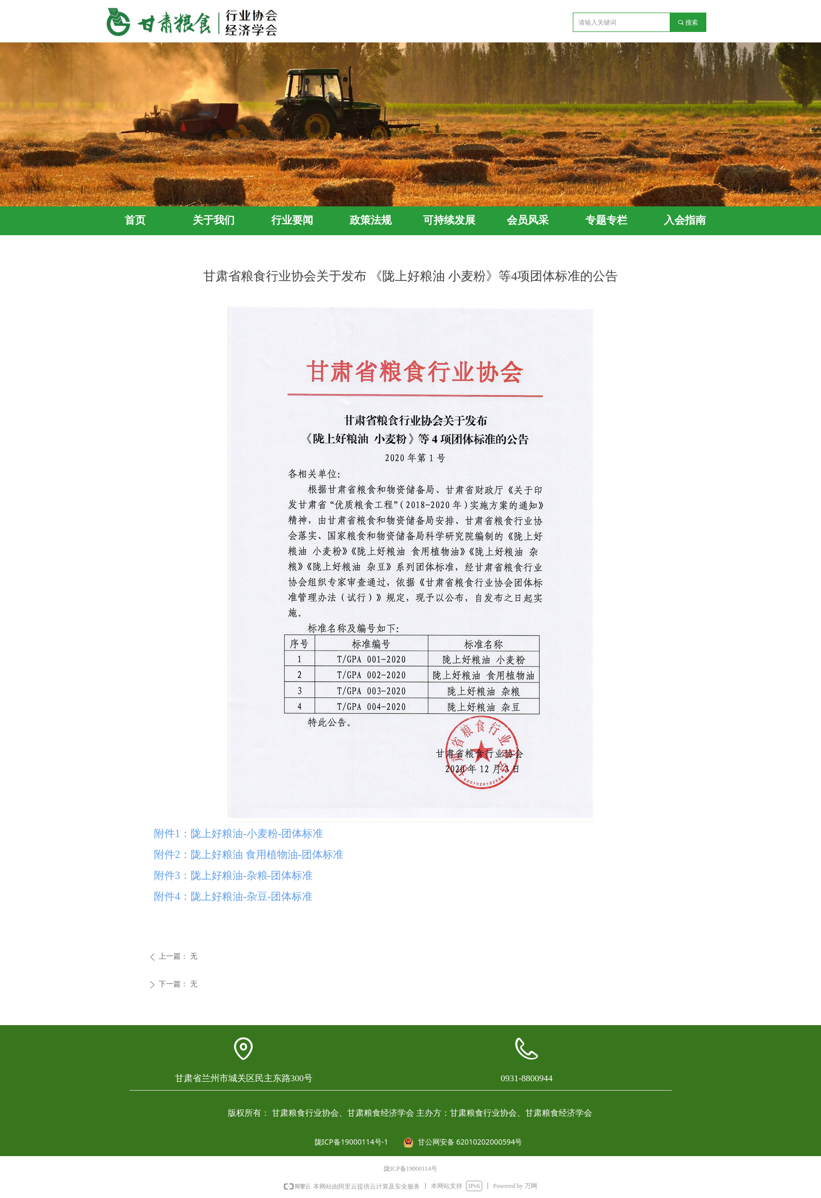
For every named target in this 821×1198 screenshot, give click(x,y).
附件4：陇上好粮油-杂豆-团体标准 (233, 896)
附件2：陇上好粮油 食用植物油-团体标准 (248, 854)
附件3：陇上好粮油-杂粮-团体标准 (233, 875)
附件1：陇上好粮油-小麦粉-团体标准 (238, 833)
